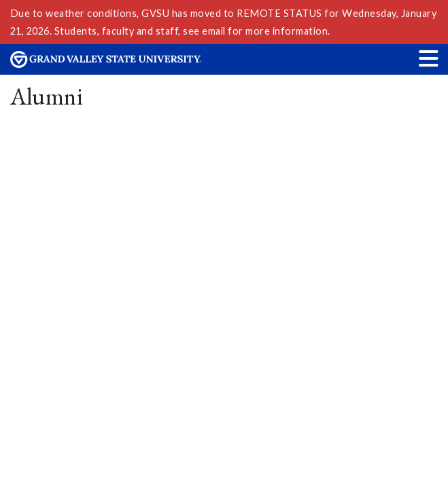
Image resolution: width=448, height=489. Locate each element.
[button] (429, 58)
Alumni (47, 96)
